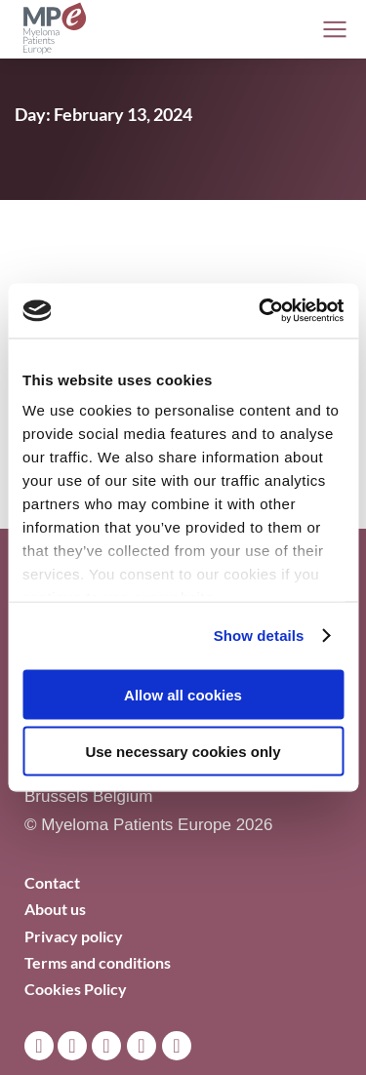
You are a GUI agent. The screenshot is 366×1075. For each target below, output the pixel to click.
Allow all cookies (183, 694)
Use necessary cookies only (182, 751)
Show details (259, 635)
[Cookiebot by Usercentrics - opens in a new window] (261, 311)
